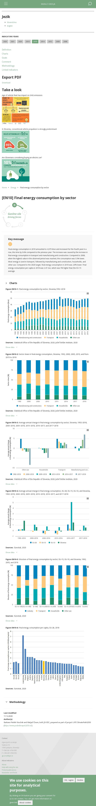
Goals (4, 57)
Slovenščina (11, 22)
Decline (80, 780)
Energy (13, 187)
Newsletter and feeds (9, 773)
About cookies (25, 802)
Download (6, 82)
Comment (6, 61)
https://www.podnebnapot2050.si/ (18, 725)
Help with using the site (10, 767)
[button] (48, 110)
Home (4, 187)
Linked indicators (10, 69)
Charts (5, 53)
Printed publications (9, 770)
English (10, 26)
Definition (6, 49)
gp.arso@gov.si (7, 756)
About (4, 765)
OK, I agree (69, 780)
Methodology (8, 65)
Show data (10, 347)
